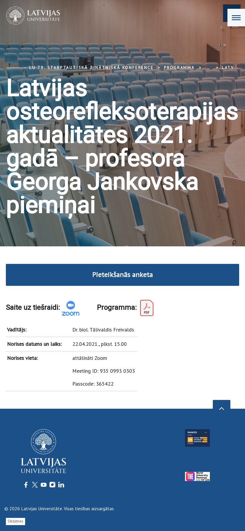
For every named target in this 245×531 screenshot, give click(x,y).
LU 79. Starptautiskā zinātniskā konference (91, 67)
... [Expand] (208, 67)
